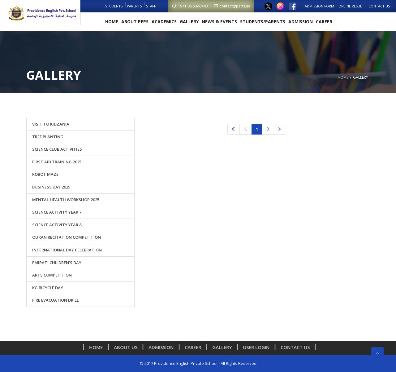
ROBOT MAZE (45, 174)
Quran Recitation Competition (66, 237)
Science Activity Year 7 (56, 212)
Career (324, 21)
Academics (164, 21)
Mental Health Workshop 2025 (65, 199)
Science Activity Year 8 (56, 225)
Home (111, 21)
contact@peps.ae (232, 6)
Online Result (351, 6)
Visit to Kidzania (50, 124)
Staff (151, 6)
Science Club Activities (57, 149)
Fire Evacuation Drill (55, 300)
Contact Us (379, 6)
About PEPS (134, 21)
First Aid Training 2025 (56, 162)
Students (114, 6)
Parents (134, 6)
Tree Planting (47, 137)
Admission (300, 21)
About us (127, 347)
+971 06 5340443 (190, 6)
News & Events (219, 21)
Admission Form (319, 6)
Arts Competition (52, 275)
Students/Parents (262, 21)
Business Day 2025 (51, 187)
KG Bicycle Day (47, 287)
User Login (258, 347)
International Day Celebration (67, 250)
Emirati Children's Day (56, 262)
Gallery (189, 21)
